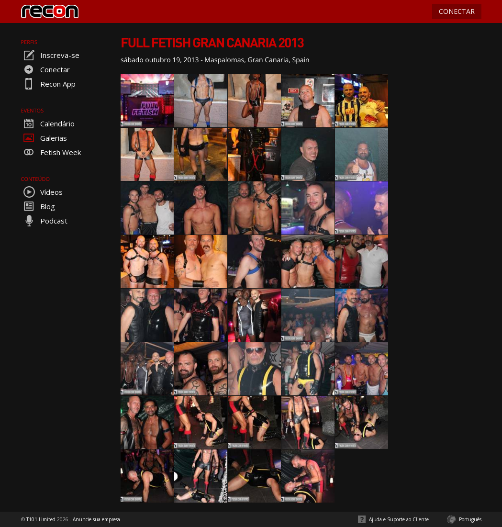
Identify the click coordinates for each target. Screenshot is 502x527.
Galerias (44, 138)
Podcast (44, 220)
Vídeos (42, 192)
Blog (38, 206)
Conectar (45, 69)
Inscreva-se (50, 55)
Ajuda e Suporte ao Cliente (399, 519)
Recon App (48, 84)
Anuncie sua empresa (96, 519)
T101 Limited (41, 519)
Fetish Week (51, 152)
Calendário (48, 123)
